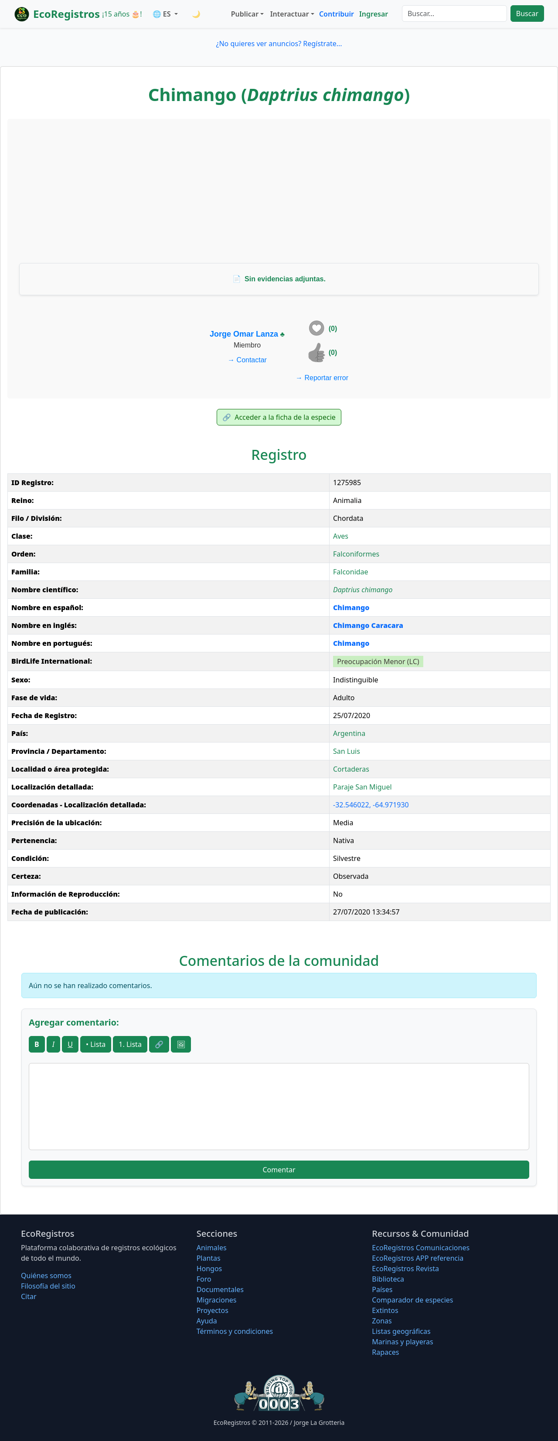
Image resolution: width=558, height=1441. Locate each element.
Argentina (349, 733)
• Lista (95, 1044)
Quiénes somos (46, 1275)
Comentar (278, 1169)
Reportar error (322, 377)
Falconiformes (356, 554)
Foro (204, 1279)
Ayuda (207, 1321)
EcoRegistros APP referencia (417, 1258)
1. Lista (130, 1044)
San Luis (346, 751)
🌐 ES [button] (163, 14)
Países (382, 1289)
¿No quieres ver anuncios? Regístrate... (279, 43)
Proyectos (212, 1310)
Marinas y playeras (402, 1342)
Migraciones (217, 1300)
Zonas (381, 1321)
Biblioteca (388, 1279)
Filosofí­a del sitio (48, 1286)
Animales (212, 1247)
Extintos (385, 1310)
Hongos (209, 1268)
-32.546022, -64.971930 (371, 805)
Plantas (209, 1258)
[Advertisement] (279, 191)
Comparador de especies (412, 1300)
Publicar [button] (245, 14)
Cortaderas (351, 769)
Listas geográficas (401, 1331)
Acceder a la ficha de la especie (279, 417)
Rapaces (385, 1352)
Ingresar (373, 14)
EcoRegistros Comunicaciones (421, 1247)
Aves (340, 536)
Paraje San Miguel (362, 787)
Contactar (247, 360)
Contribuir (336, 14)
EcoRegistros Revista (405, 1268)
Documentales (220, 1289)
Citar (29, 1296)
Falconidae (350, 572)
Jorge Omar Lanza (244, 334)
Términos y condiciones (235, 1331)
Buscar (527, 13)
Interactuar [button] (289, 14)
